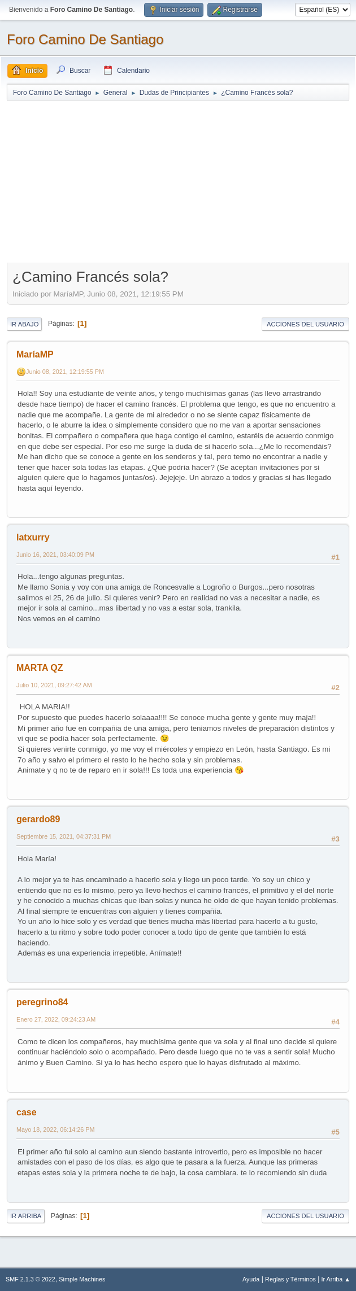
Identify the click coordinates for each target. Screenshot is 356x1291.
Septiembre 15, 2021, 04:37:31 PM (63, 836)
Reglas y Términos (290, 1279)
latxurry (33, 537)
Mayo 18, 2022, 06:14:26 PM (55, 1129)
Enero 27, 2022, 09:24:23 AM (55, 1019)
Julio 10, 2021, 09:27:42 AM (54, 685)
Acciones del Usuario (305, 324)
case (26, 1112)
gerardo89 (38, 819)
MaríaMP (35, 354)
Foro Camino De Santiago (85, 39)
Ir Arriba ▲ (336, 1279)
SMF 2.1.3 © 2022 (30, 1279)
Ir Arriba (25, 1216)
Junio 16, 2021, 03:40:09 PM (55, 554)
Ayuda (250, 1279)
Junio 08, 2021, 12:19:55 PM (65, 371)
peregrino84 (42, 1002)
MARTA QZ (39, 668)
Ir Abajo (24, 324)
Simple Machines (82, 1279)
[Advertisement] (178, 181)
